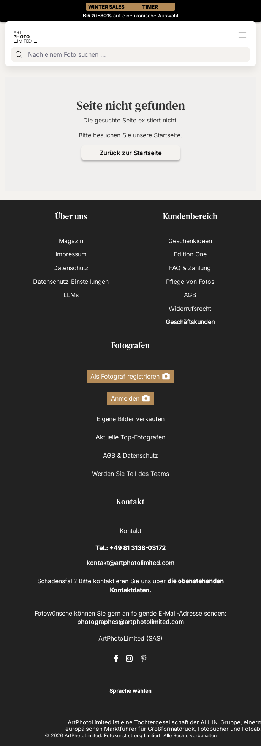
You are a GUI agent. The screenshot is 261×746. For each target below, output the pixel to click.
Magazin (71, 241)
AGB (190, 295)
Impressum (71, 254)
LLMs (71, 295)
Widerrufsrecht (190, 308)
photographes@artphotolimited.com (130, 621)
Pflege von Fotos (190, 281)
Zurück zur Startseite (130, 153)
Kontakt (130, 530)
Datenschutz (71, 268)
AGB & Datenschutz (130, 455)
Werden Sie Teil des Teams (130, 473)
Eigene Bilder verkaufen (130, 419)
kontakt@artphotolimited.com (130, 562)
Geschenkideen (190, 241)
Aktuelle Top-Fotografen (130, 437)
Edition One (190, 254)
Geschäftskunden (190, 322)
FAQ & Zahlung (190, 268)
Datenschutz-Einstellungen (71, 281)
